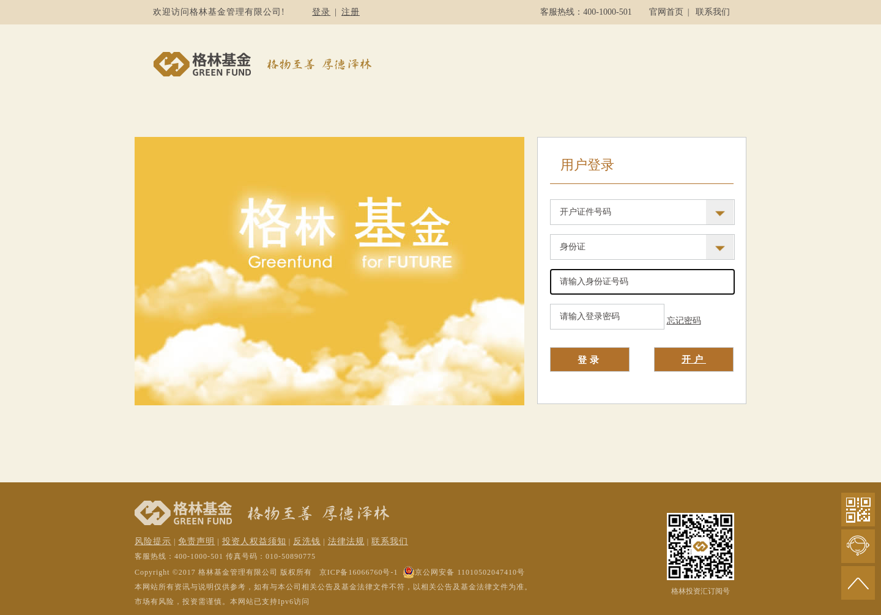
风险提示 (153, 541)
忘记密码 (684, 320)
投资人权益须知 (254, 541)
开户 (694, 359)
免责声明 (196, 541)
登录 (321, 12)
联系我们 (713, 12)
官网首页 (666, 12)
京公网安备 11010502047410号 (464, 572)
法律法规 (346, 541)
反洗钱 (307, 541)
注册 (350, 12)
